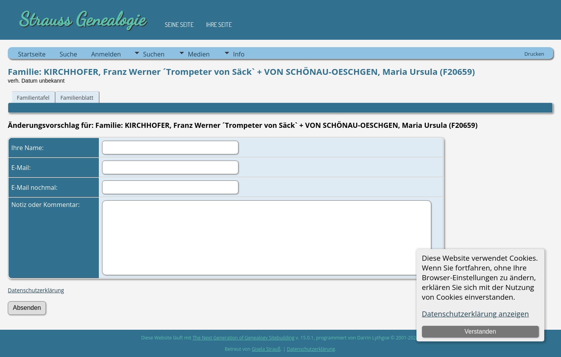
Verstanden (480, 331)
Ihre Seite (219, 24)
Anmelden (106, 54)
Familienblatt (77, 97)
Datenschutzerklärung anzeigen (475, 313)
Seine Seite (179, 24)
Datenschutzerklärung (36, 290)
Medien (199, 54)
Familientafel (33, 97)
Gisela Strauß (266, 349)
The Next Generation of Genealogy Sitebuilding (243, 337)
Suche (68, 54)
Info (238, 54)
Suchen (153, 54)
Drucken (534, 53)
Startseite (32, 54)
